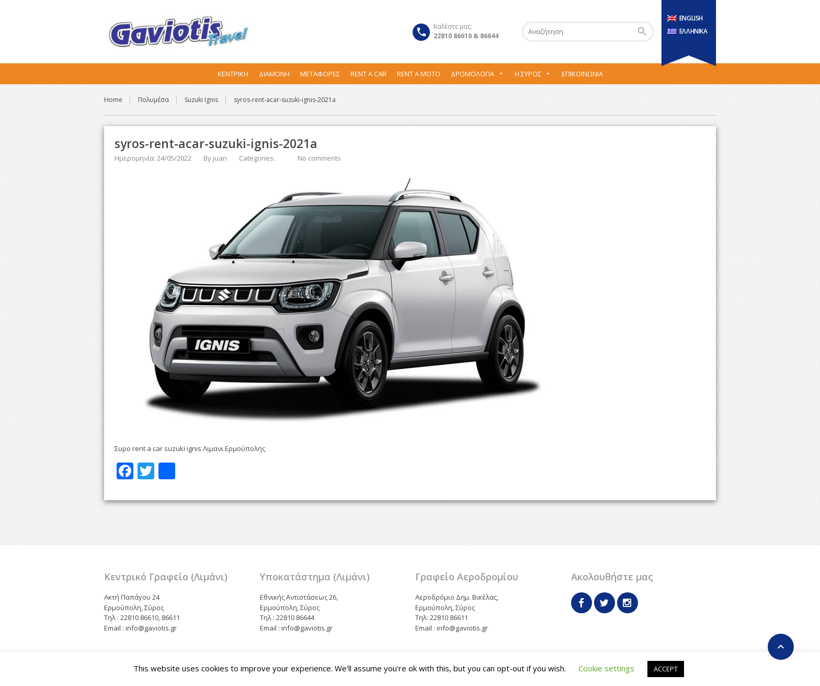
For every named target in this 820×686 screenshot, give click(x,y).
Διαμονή (274, 73)
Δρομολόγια (477, 73)
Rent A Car (368, 73)
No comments (319, 158)
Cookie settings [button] (606, 668)
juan (220, 158)
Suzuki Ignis (201, 99)
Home (113, 99)
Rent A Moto (418, 73)
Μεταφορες (320, 73)
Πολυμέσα (153, 99)
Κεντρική (233, 73)
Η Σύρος (533, 73)
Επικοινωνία (582, 73)
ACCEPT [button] (666, 668)
